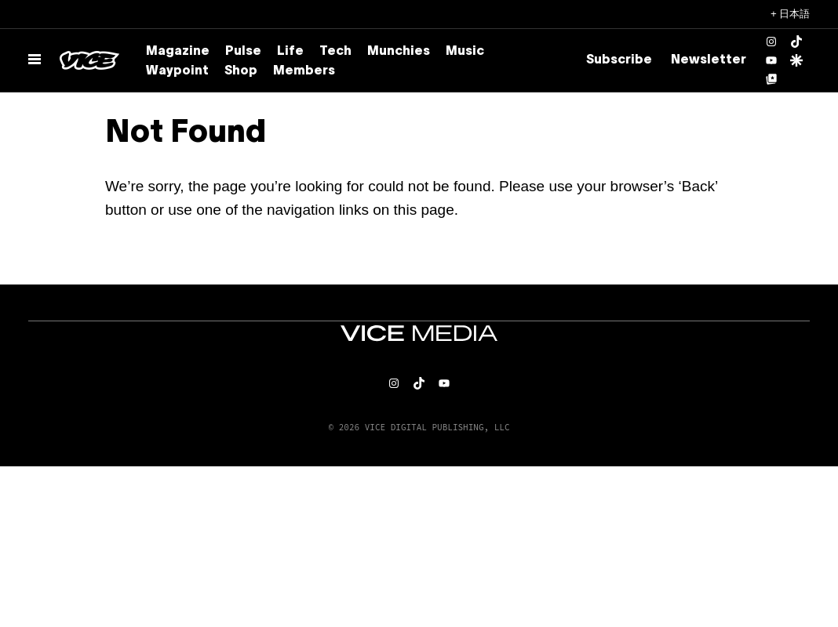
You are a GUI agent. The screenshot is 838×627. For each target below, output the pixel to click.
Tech (335, 51)
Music (465, 51)
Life (290, 51)
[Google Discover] (796, 60)
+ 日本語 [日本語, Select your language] (791, 14)
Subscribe (619, 60)
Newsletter (708, 60)
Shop (240, 71)
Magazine (178, 51)
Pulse (243, 51)
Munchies (398, 51)
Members (304, 71)
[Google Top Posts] (771, 79)
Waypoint (177, 71)
